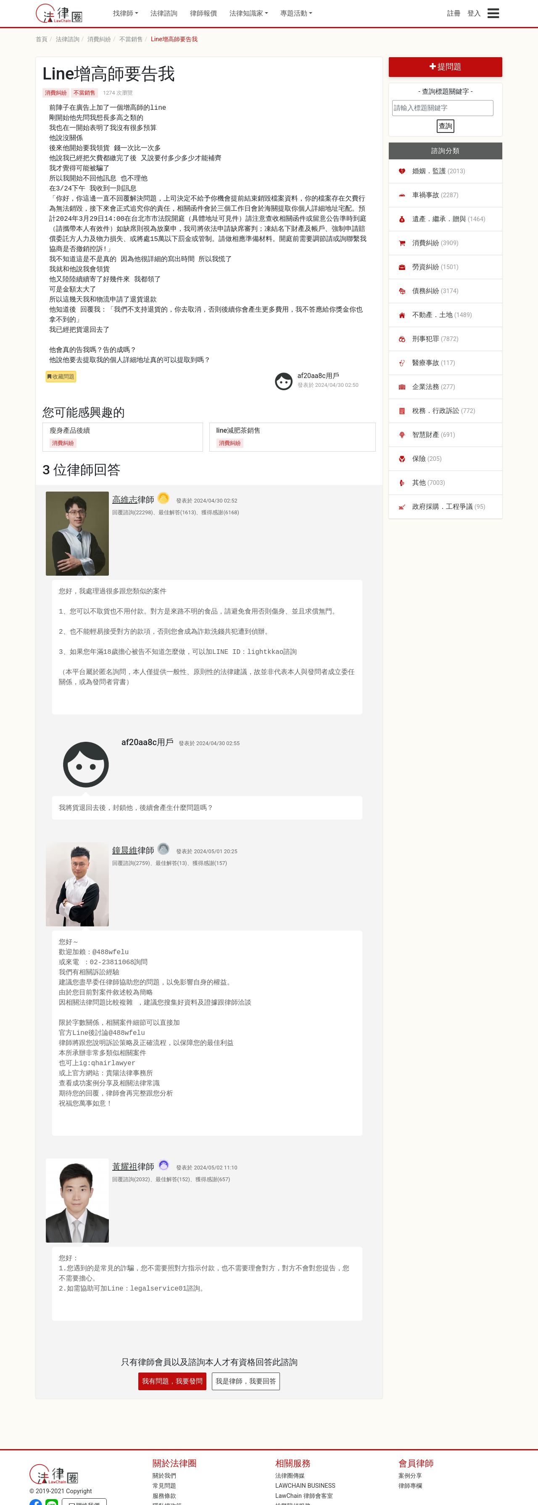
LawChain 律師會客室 (304, 1496)
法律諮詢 (163, 13)
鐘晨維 (124, 850)
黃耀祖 (124, 1166)
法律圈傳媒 (290, 1475)
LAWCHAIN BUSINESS (305, 1485)
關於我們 (164, 1475)
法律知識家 (246, 13)
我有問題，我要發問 (172, 1381)
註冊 (454, 13)
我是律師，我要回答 (246, 1381)
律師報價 (203, 13)
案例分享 (410, 1475)
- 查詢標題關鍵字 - (446, 91)
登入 (474, 13)
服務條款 (164, 1496)
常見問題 (164, 1485)
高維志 (124, 500)
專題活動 (293, 13)
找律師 (123, 13)
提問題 (446, 66)
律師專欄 (410, 1485)
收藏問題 (60, 376)
